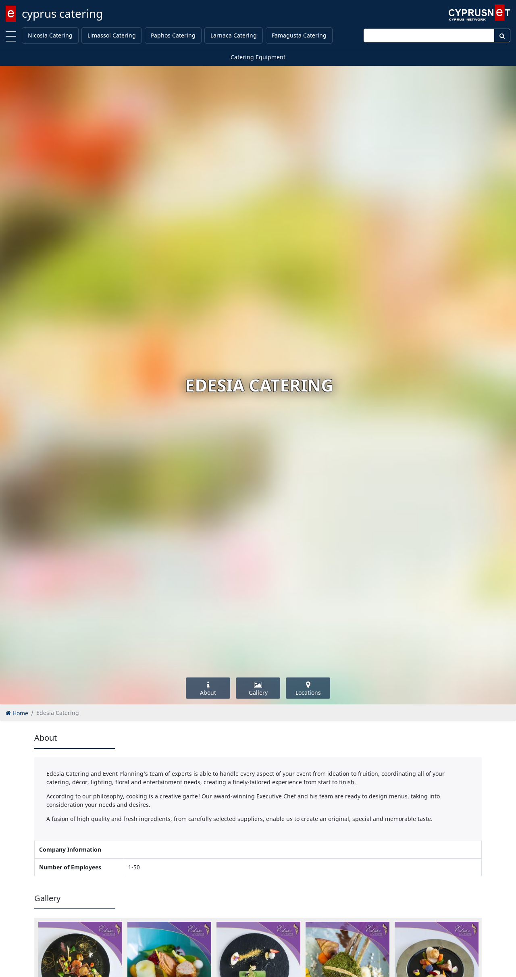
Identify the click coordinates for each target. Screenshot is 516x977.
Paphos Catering (173, 35)
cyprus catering (62, 13)
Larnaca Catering (233, 35)
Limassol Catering (111, 35)
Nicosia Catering (50, 35)
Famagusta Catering (299, 35)
